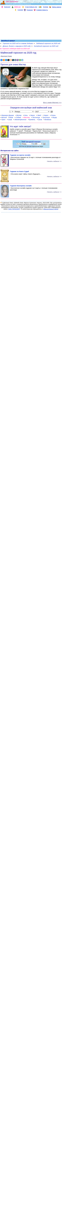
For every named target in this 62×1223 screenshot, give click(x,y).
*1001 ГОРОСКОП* (14, 209)
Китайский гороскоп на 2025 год (46, 46)
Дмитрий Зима (6, 56)
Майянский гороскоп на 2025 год (18, 52)
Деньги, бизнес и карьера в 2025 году (17, 46)
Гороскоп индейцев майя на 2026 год (16, 48)
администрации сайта (50, 209)
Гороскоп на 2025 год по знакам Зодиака (18, 43)
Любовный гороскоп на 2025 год (48, 43)
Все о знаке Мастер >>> (52, 102)
